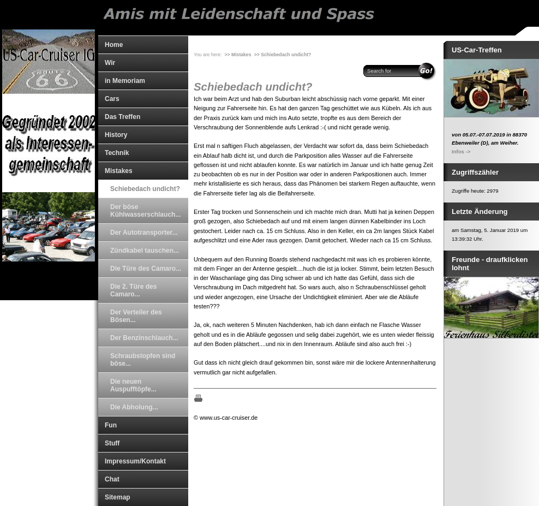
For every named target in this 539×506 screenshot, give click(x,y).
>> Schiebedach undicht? (282, 54)
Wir (110, 63)
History (116, 135)
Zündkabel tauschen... (144, 250)
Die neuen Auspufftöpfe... (133, 385)
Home (114, 45)
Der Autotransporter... (144, 232)
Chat (112, 479)
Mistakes (119, 171)
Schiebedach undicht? (145, 189)
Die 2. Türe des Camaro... (133, 290)
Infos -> (461, 151)
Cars (112, 99)
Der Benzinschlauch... (144, 338)
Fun (111, 425)
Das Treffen (122, 117)
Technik (117, 153)
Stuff (112, 443)
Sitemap (117, 497)
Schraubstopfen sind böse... (142, 359)
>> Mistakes (238, 54)
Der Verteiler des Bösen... (136, 316)
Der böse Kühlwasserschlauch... (145, 210)
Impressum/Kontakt (135, 461)
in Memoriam (125, 81)
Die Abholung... (134, 407)
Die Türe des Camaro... (145, 268)
